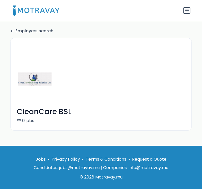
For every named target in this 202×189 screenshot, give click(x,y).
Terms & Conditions (106, 159)
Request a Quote (149, 159)
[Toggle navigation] (187, 10)
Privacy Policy (66, 159)
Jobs (41, 159)
